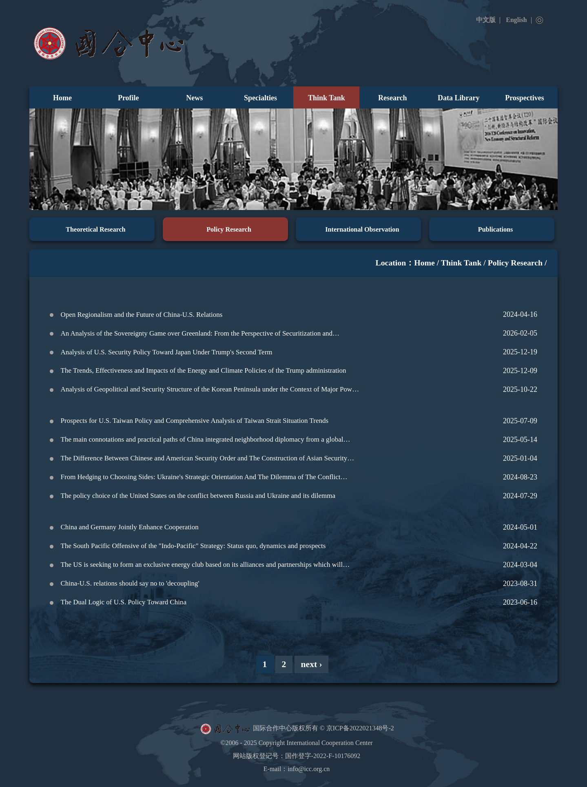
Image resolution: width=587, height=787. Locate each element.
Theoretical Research (95, 229)
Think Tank (326, 98)
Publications (495, 229)
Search (540, 20)
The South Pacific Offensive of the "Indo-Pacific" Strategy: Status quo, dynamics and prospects (193, 546)
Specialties (260, 98)
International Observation (362, 229)
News (194, 98)
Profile (128, 98)
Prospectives (524, 98)
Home (62, 98)
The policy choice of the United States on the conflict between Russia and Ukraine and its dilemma (198, 496)
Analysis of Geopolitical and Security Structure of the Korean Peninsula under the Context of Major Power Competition (209, 391)
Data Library (459, 98)
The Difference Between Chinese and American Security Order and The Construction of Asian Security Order (204, 460)
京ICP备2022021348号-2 (360, 728)
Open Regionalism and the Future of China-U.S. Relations (142, 314)
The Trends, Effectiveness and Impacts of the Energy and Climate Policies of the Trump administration (203, 370)
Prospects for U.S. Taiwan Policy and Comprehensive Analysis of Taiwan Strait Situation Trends (195, 420)
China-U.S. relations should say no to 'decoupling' (130, 583)
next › (311, 664)
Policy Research (228, 229)
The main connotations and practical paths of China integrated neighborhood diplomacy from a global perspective (202, 441)
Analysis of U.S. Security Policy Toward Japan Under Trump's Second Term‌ (166, 352)
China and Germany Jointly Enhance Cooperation (130, 527)
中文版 (486, 19)
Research (392, 98)
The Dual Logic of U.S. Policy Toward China (123, 602)
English (516, 19)
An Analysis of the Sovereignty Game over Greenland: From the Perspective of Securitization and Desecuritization (196, 335)
